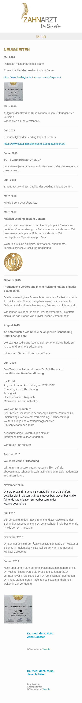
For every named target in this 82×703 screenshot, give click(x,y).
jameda (46, 649)
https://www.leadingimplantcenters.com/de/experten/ (32, 77)
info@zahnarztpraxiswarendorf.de (24, 436)
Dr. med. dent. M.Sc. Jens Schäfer (40, 635)
